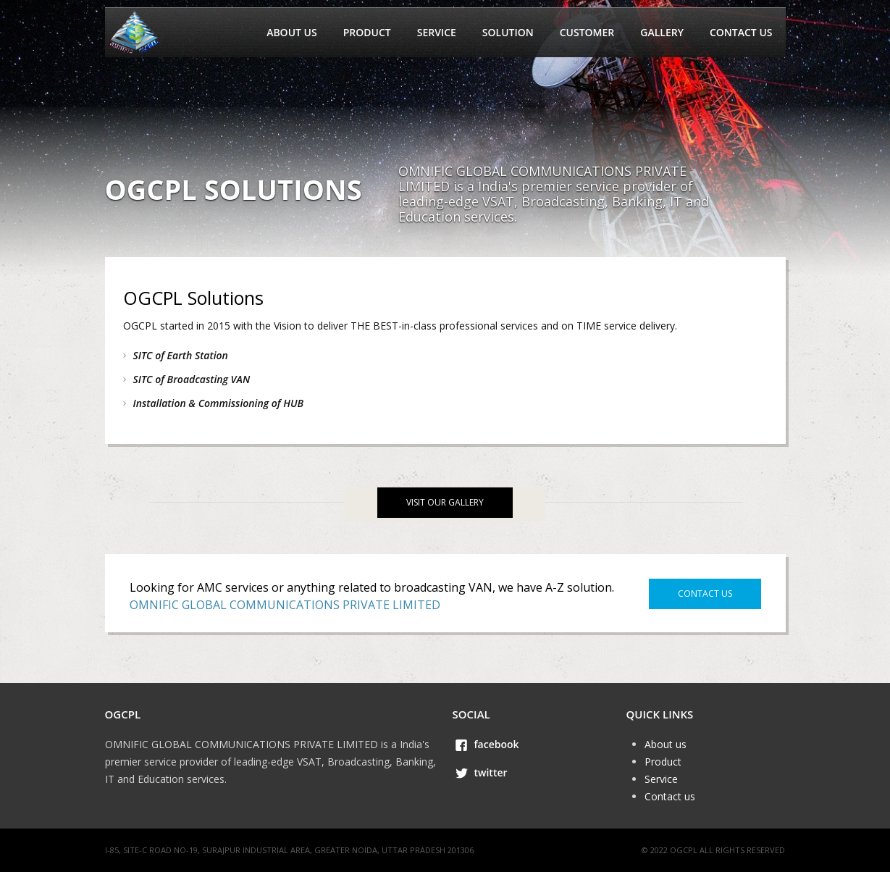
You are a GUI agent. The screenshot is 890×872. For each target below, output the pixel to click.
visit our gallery (445, 502)
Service (436, 32)
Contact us (741, 32)
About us (291, 32)
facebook (496, 744)
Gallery (662, 32)
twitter (491, 772)
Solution (508, 32)
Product (367, 32)
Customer (587, 32)
